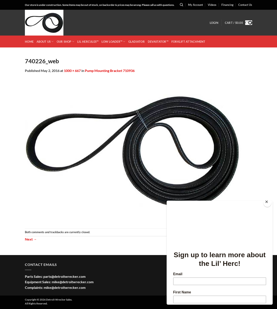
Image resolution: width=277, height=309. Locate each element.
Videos (212, 5)
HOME (29, 41)
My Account (195, 5)
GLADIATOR (136, 41)
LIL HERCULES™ (87, 41)
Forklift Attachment (188, 41)
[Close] (267, 202)
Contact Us (245, 5)
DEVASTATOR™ (158, 41)
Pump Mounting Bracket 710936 (110, 70)
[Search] (181, 5)
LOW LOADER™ (113, 41)
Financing (227, 5)
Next (31, 239)
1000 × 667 (72, 70)
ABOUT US (45, 41)
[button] (214, 23)
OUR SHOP (65, 41)
